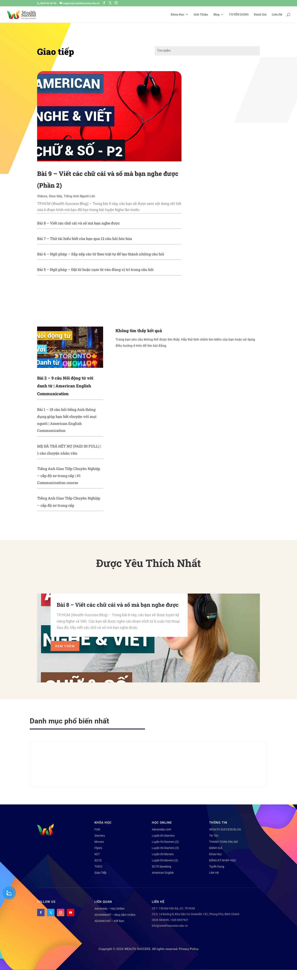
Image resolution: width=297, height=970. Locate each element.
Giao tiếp (55, 196)
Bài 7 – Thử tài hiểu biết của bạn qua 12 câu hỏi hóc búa (84, 238)
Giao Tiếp (100, 872)
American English (163, 872)
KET (97, 854)
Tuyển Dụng (216, 866)
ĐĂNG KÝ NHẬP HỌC (222, 860)
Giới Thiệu (201, 14)
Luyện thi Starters (163, 835)
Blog (216, 14)
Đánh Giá (260, 14)
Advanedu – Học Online (109, 908)
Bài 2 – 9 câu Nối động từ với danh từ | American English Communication (65, 385)
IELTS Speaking (161, 866)
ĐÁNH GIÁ (215, 848)
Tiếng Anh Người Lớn (79, 196)
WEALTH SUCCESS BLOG (225, 829)
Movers (99, 841)
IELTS (97, 860)
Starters (99, 835)
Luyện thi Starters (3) (165, 848)
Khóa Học (177, 14)
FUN (97, 829)
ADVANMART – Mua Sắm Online (114, 914)
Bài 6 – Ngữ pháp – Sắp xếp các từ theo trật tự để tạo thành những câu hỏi (100, 254)
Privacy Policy (188, 949)
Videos (42, 196)
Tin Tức (213, 835)
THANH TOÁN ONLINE (223, 841)
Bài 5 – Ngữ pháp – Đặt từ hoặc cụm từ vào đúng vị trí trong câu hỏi (95, 269)
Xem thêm (65, 646)
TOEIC (98, 866)
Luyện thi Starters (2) (165, 841)
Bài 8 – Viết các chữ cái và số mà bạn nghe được (78, 223)
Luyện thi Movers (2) (165, 860)
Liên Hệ (277, 14)
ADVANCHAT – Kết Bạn (109, 921)
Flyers (98, 848)
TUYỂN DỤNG (239, 14)
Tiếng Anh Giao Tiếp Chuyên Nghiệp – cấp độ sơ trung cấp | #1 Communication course (68, 475)
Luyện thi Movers (163, 854)
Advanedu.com (161, 829)
